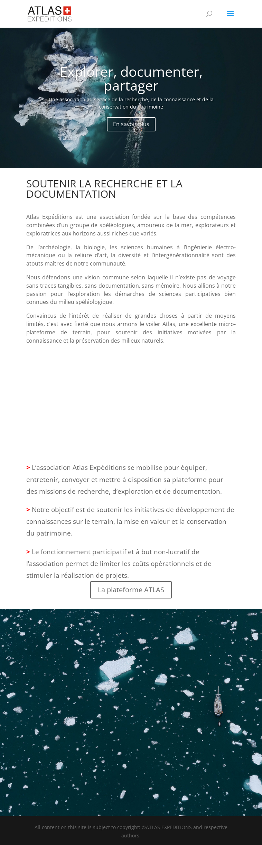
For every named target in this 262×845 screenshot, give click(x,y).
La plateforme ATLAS (131, 589)
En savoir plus (131, 124)
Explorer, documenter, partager (131, 78)
